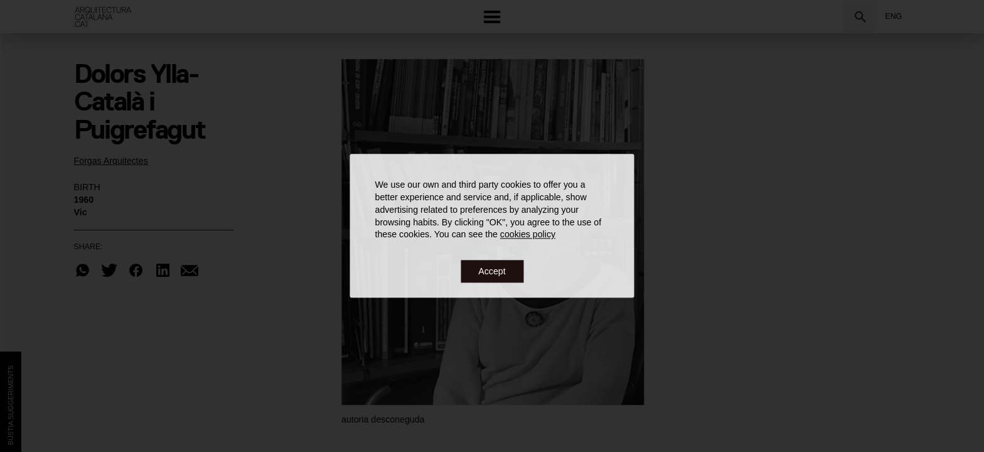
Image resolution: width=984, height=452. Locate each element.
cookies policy (527, 235)
